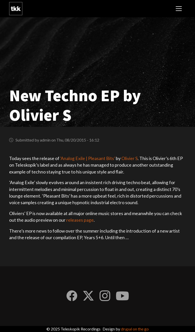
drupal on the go (135, 328)
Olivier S (129, 158)
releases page (80, 220)
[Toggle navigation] (179, 9)
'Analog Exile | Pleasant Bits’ (87, 158)
